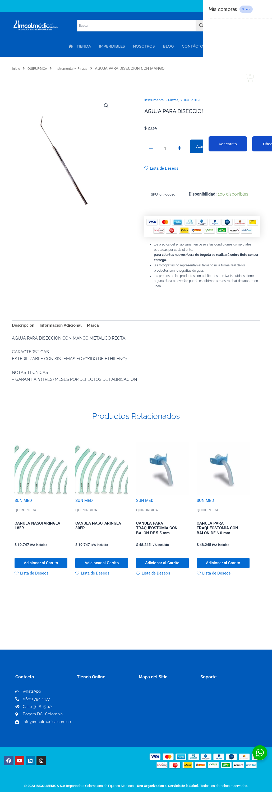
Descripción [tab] (24, 326)
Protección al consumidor (226, 724)
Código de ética (216, 707)
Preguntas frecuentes (222, 715)
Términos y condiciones (224, 698)
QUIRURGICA (40, 68)
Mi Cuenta (89, 698)
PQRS (144, 707)
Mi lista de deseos (96, 707)
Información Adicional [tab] (63, 326)
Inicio (17, 68)
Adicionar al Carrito (213, 146)
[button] (106, 106)
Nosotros (148, 698)
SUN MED (24, 502)
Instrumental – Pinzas (78, 68)
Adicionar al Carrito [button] (40, 567)
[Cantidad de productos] (165, 148)
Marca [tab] (97, 326)
